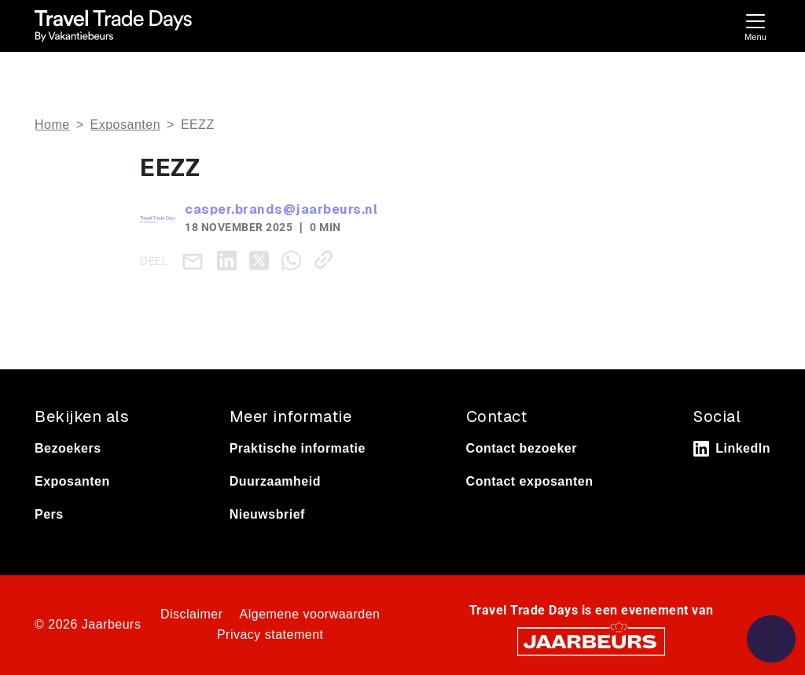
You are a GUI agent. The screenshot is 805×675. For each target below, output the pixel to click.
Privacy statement (270, 634)
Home (52, 124)
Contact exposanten (530, 481)
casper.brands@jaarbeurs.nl (281, 209)
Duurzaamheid (275, 481)
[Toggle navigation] (755, 25)
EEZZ (198, 124)
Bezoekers (68, 448)
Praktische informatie (298, 448)
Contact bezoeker (521, 448)
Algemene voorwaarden (310, 614)
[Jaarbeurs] (591, 640)
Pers (49, 514)
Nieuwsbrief (267, 514)
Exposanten (125, 124)
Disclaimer (191, 614)
